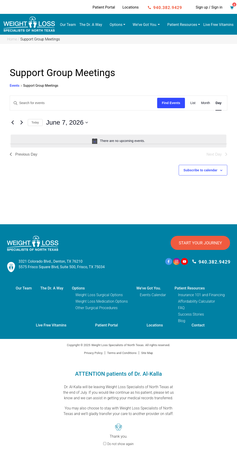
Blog (181, 321)
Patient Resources (182, 24)
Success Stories (191, 314)
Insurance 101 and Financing (201, 295)
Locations (130, 7)
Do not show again (120, 444)
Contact (198, 325)
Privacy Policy (93, 353)
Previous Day (23, 154)
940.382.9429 (167, 7)
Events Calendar (153, 295)
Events (14, 85)
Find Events (171, 103)
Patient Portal (104, 7)
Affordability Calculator (196, 301)
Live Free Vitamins (218, 24)
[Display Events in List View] (193, 103)
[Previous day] (12, 122)
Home (12, 39)
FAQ (181, 308)
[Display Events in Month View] (205, 103)
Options (116, 24)
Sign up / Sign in (209, 7)
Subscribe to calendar (200, 170)
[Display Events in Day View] (218, 103)
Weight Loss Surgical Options (99, 295)
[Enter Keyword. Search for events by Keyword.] (83, 103)
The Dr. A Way (90, 24)
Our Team (68, 24)
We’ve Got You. (145, 24)
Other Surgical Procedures (96, 308)
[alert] (118, 141)
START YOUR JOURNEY (200, 242)
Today (35, 122)
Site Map (147, 353)
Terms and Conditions (122, 353)
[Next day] (21, 122)
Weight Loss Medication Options (101, 301)
